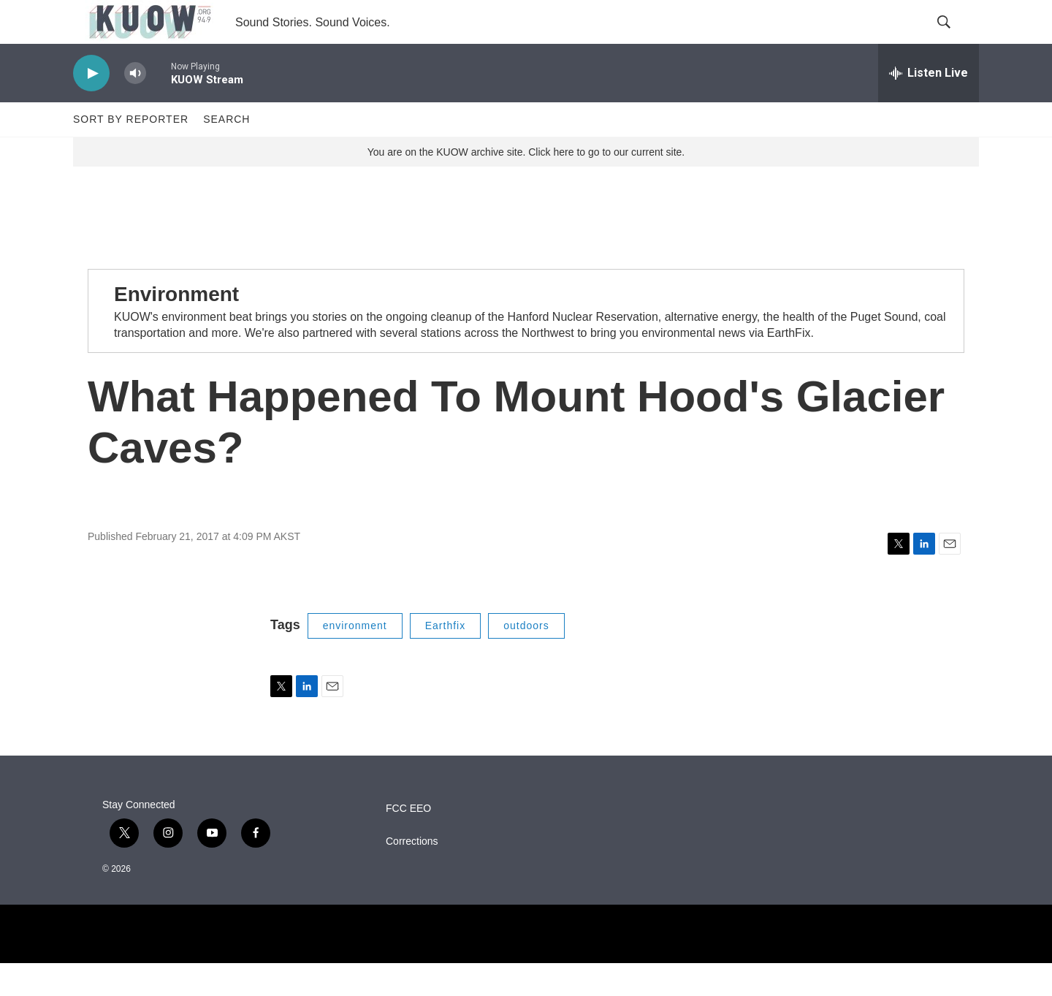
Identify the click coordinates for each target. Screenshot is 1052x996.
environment (355, 658)
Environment (176, 327)
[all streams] (928, 106)
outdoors (526, 658)
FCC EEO (408, 841)
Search (226, 152)
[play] (91, 106)
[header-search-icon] (955, 38)
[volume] (135, 106)
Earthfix (445, 658)
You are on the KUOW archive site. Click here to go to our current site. (526, 185)
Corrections (412, 874)
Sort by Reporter (130, 152)
